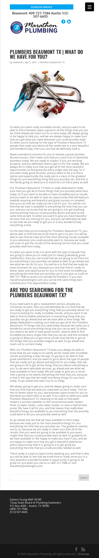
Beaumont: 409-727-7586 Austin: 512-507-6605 (40, 15)
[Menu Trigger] (89, 6)
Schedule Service (41, 7)
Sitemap (83, 554)
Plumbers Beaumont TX (52, 62)
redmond (17, 62)
